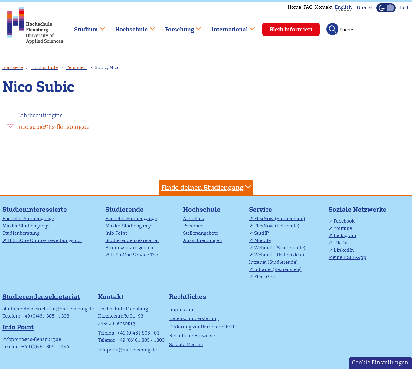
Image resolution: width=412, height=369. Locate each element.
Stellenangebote (200, 233)
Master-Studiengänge (25, 226)
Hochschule (44, 67)
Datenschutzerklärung (194, 318)
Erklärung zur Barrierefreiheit (201, 327)
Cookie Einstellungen (380, 362)
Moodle (262, 240)
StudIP (261, 233)
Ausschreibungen (202, 240)
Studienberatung (20, 233)
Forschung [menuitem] (178, 27)
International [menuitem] (229, 27)
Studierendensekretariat (132, 240)
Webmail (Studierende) (279, 247)
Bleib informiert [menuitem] (291, 29)
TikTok (341, 243)
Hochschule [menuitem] (131, 27)
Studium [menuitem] (85, 27)
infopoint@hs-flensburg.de (31, 339)
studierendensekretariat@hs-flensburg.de (48, 308)
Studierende (124, 209)
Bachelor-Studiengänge (28, 218)
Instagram (345, 235)
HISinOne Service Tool (135, 255)
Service (260, 209)
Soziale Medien (186, 344)
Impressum (182, 309)
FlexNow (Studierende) (279, 218)
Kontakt (323, 7)
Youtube (343, 228)
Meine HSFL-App (347, 257)
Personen (76, 67)
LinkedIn (344, 250)
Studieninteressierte (34, 209)
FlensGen (264, 276)
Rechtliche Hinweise (192, 335)
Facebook (344, 221)
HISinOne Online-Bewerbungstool (45, 240)
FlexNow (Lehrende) (276, 226)
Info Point (116, 233)
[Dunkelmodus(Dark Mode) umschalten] (386, 7)
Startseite (12, 67)
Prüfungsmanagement (130, 247)
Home (294, 7)
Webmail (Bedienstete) (279, 255)
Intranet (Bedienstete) (278, 269)
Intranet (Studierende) (273, 262)
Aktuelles (193, 218)
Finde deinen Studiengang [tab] (207, 187)
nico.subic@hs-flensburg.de (53, 127)
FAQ (307, 7)
